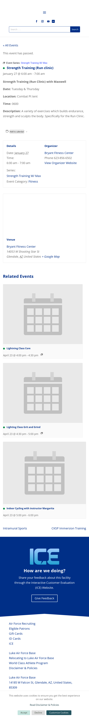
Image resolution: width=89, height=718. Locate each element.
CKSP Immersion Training (69, 528)
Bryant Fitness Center (59, 153)
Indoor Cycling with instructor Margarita (28, 508)
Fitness (33, 181)
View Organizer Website (60, 163)
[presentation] (43, 314)
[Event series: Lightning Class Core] (42, 354)
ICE (11, 644)
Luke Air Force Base (22, 653)
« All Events (10, 45)
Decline (38, 712)
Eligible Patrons (19, 629)
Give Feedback (44, 598)
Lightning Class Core (16, 348)
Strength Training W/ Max (24, 176)
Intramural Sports (15, 528)
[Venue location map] (44, 215)
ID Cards (15, 639)
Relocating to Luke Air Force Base (31, 658)
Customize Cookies (58, 712)
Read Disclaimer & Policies (44, 705)
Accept (24, 712)
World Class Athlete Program (28, 663)
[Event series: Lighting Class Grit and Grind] (42, 433)
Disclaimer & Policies (23, 668)
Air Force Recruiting (22, 624)
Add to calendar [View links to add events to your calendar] (17, 131)
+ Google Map (51, 257)
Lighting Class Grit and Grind (21, 427)
